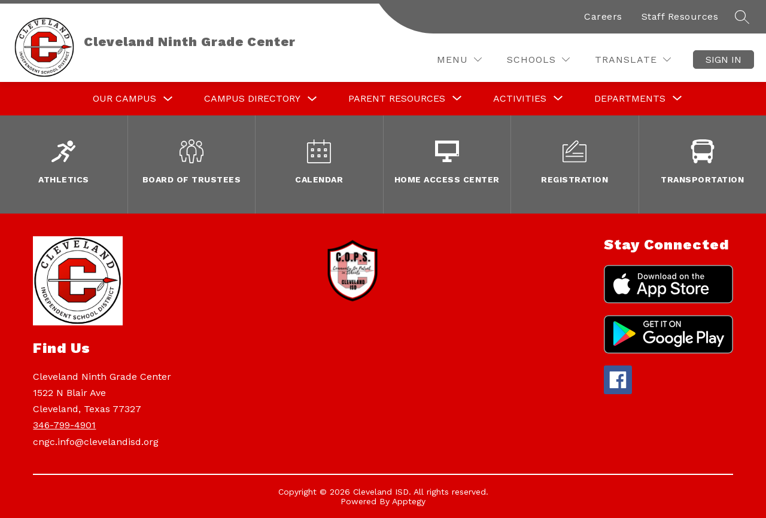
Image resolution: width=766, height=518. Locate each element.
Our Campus (124, 98)
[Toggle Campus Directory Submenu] (312, 99)
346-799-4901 (64, 425)
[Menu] (459, 59)
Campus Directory (252, 98)
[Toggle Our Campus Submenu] (168, 99)
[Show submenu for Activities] (519, 99)
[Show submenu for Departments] (629, 99)
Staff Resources (680, 16)
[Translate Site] (633, 59)
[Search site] (742, 17)
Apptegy (408, 501)
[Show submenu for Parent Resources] (396, 99)
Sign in (723, 59)
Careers (603, 16)
